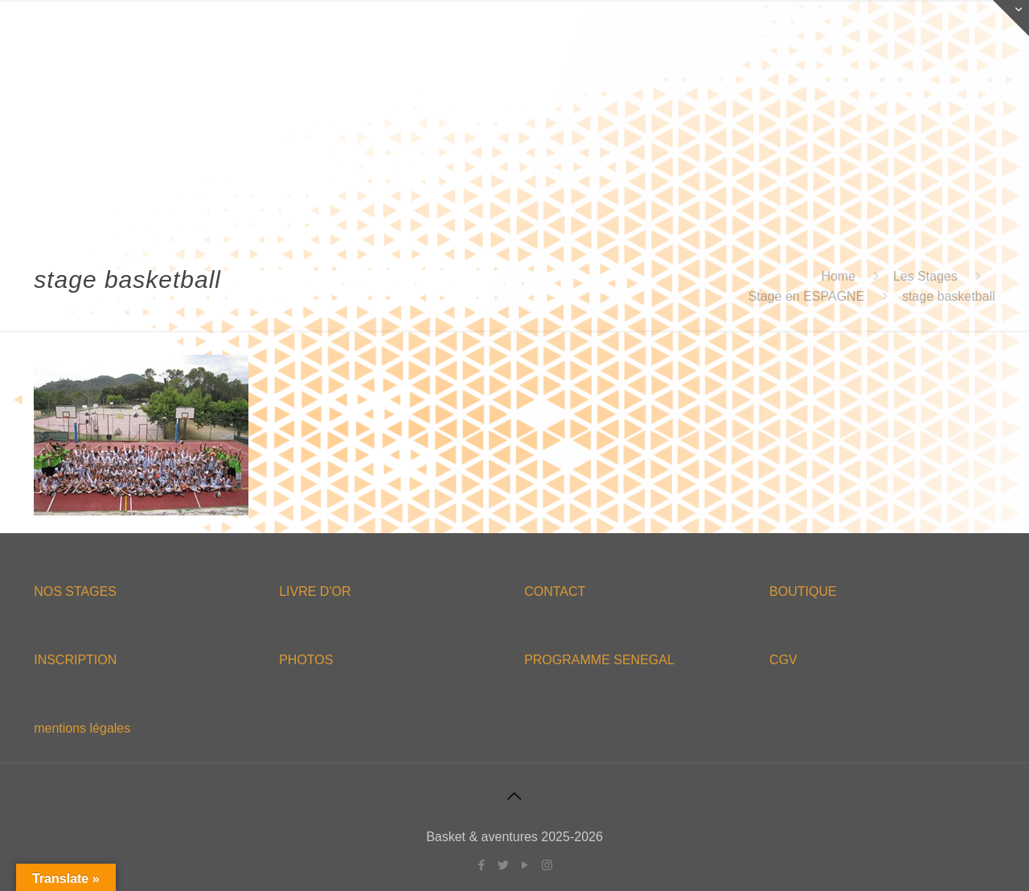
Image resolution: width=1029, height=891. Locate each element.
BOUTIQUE (803, 591)
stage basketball (948, 296)
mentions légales (82, 728)
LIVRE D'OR (315, 591)
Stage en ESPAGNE (806, 296)
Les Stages (925, 276)
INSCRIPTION (75, 660)
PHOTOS (306, 660)
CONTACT (554, 591)
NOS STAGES (75, 591)
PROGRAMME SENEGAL (599, 660)
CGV (783, 660)
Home (838, 276)
